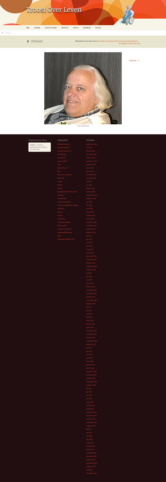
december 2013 (91, 453)
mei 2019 (89, 243)
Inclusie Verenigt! (51, 28)
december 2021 (91, 175)
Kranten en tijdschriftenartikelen (67, 205)
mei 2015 (89, 395)
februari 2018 (90, 287)
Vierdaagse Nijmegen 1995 (66, 239)
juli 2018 (88, 273)
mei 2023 (89, 148)
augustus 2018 (91, 270)
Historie (76, 28)
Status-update (62, 226)
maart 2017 (90, 321)
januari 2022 (90, 171)
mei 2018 (89, 280)
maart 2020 (90, 212)
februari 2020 (90, 215)
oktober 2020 (90, 192)
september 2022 (91, 161)
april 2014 (89, 439)
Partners (98, 28)
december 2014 (91, 412)
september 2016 (91, 341)
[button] (83, 88)
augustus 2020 (91, 198)
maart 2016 (90, 361)
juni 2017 (89, 310)
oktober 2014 (90, 419)
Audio (59, 164)
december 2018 (91, 256)
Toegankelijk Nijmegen (64, 232)
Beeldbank (87, 28)
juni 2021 (89, 181)
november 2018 (91, 259)
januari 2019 (90, 253)
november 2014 (91, 416)
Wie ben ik (65, 28)
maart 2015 (90, 402)
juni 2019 (89, 239)
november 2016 (91, 334)
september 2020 (91, 195)
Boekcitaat (60, 178)
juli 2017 (88, 307)
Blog (27, 28)
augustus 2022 (91, 164)
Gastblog (37, 28)
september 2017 (91, 300)
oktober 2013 (90, 460)
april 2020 (89, 209)
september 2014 (91, 422)
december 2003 (91, 473)
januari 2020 (90, 219)
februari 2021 (90, 188)
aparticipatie (61, 158)
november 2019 (91, 226)
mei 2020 (89, 205)
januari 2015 (90, 409)
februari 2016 (90, 365)
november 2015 (91, 375)
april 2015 (89, 399)
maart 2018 (90, 283)
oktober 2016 (90, 338)
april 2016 (89, 358)
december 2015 (91, 371)
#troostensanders (63, 148)
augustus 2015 (91, 385)
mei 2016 (89, 354)
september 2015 (91, 382)
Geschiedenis (61, 198)
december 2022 (91, 154)
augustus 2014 (91, 426)
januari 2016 (90, 368)
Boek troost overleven (64, 175)
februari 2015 (90, 405)
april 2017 (89, 317)
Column (59, 181)
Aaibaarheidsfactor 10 (64, 151)
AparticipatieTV (62, 161)
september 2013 (91, 463)
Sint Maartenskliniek (63, 222)
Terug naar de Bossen (64, 229)
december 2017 (91, 290)
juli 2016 (88, 348)
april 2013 (89, 470)
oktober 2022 (90, 158)
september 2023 (91, 144)
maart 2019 (90, 249)
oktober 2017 (90, 297)
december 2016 (91, 331)
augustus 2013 (91, 466)
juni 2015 (89, 392)
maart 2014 (90, 443)
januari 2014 (90, 449)
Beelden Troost (62, 168)
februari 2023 (90, 151)
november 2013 (91, 456)
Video (59, 236)
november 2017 (91, 293)
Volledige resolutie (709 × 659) (130, 43)
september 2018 (91, 266)
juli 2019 (88, 236)
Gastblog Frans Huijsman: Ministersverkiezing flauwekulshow (118, 41)
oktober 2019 (90, 229)
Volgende (134, 60)
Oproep (60, 212)
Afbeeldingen (61, 154)
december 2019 (91, 222)
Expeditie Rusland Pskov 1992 (67, 192)
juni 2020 (89, 202)
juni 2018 (89, 276)
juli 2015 (88, 388)
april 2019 (89, 246)
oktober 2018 (90, 263)
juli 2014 (88, 429)
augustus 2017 (91, 304)
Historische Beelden (64, 202)
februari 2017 (90, 324)
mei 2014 (89, 436)
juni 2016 (89, 351)
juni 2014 (89, 433)
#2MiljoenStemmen (63, 144)
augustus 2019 (91, 232)
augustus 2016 (91, 344)
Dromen (60, 185)
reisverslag (61, 219)
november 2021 (91, 178)
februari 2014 (90, 446)
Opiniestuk (60, 209)
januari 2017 (90, 327)
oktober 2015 (90, 378)
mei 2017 (89, 314)
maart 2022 (90, 168)
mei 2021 (89, 185)
